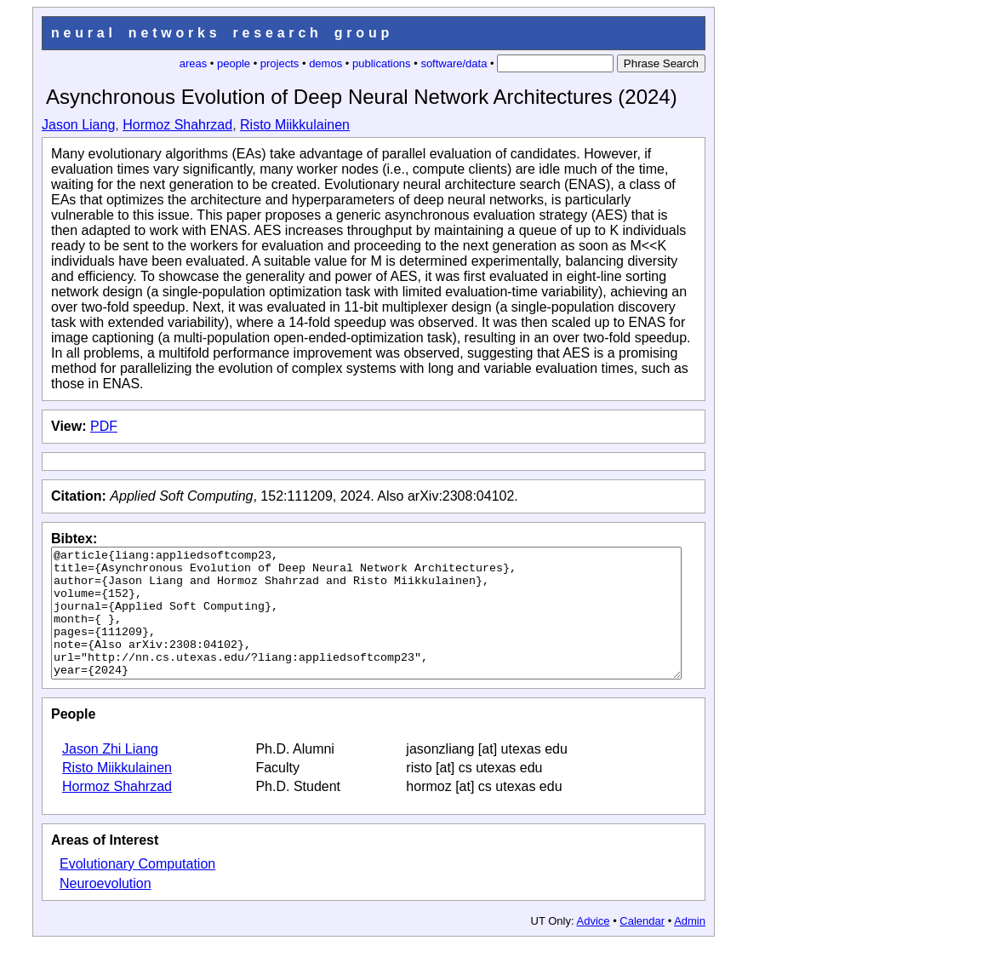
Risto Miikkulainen (295, 125)
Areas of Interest (104, 865)
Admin (689, 946)
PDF (103, 426)
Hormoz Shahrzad (177, 125)
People (73, 739)
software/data (453, 63)
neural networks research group (222, 33)
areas (194, 63)
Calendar (642, 946)
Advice (593, 946)
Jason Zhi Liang (110, 774)
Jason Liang (78, 125)
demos (325, 63)
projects (280, 63)
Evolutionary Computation (137, 889)
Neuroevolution (105, 909)
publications (381, 63)
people (233, 63)
